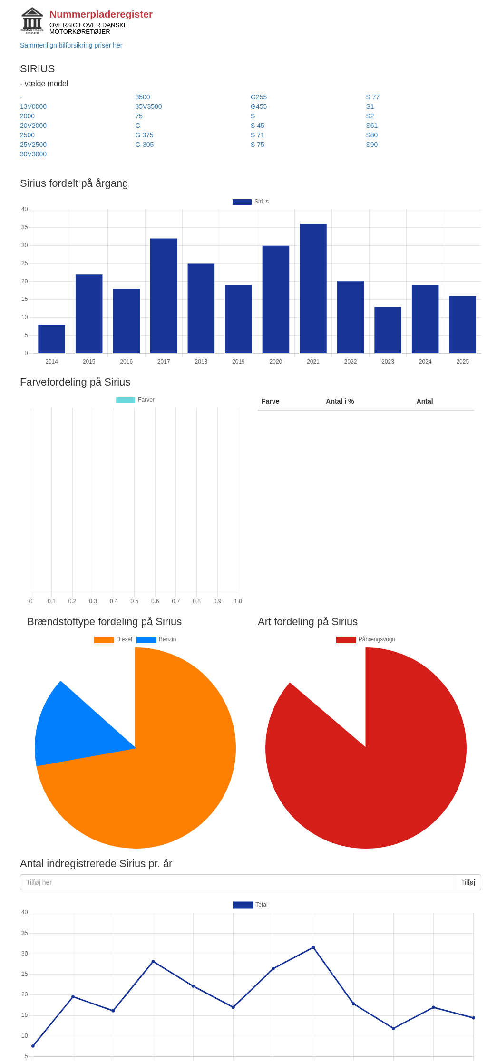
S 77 (373, 97)
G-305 (145, 144)
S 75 (257, 144)
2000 (27, 116)
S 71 (257, 135)
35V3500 (149, 106)
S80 (372, 135)
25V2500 (33, 144)
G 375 (145, 135)
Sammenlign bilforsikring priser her (71, 45)
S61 (372, 125)
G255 (259, 97)
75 (139, 116)
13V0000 (33, 106)
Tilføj (468, 882)
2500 (27, 135)
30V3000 (33, 154)
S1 (370, 106)
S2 (370, 116)
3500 (143, 97)
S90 (372, 144)
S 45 (257, 125)
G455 (259, 106)
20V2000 (33, 125)
